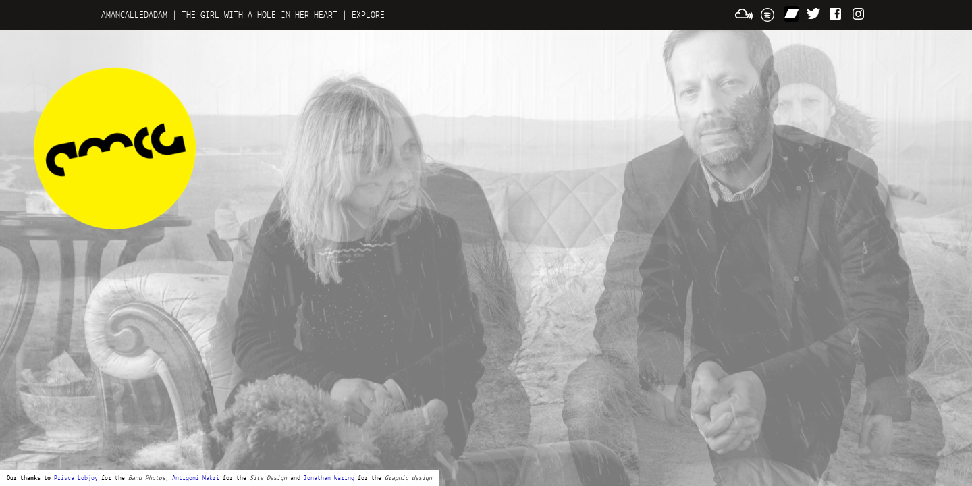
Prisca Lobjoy (76, 478)
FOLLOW (814, 13)
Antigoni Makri (195, 478)
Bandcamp (791, 13)
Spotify (768, 13)
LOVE (837, 13)
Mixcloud (744, 13)
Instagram (860, 13)
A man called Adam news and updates (114, 148)
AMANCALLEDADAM (134, 15)
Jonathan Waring (329, 478)
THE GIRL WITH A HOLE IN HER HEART (260, 15)
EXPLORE (368, 15)
